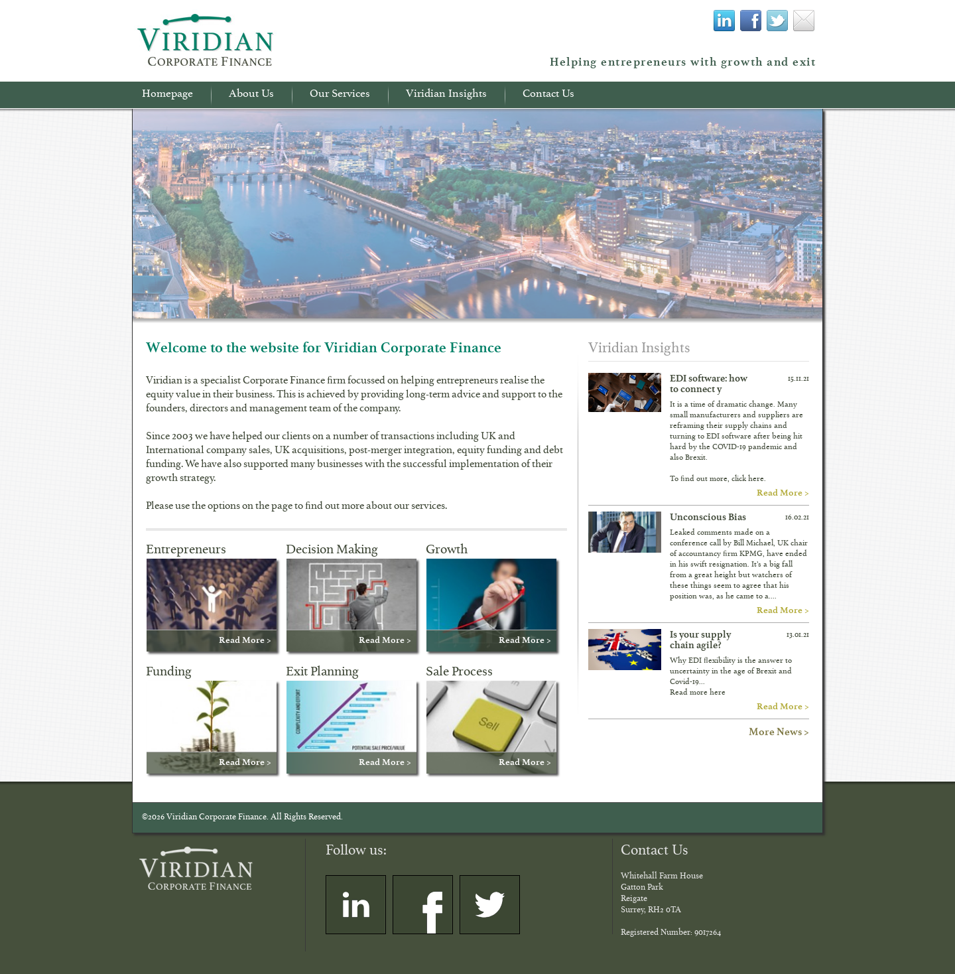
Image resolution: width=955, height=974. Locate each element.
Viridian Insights (446, 96)
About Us (251, 96)
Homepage (167, 96)
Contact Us (548, 96)
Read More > (783, 492)
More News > (779, 731)
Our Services (340, 96)
